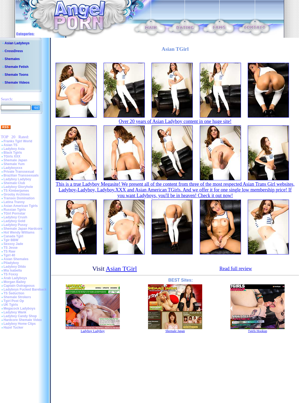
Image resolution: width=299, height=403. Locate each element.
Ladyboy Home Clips (20, 324)
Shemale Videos (17, 82)
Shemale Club (14, 183)
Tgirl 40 (9, 255)
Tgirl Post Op (14, 301)
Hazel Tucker (13, 327)
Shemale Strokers (17, 297)
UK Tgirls (11, 305)
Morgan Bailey (15, 282)
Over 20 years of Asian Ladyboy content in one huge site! (175, 121)
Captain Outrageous (19, 286)
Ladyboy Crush (15, 217)
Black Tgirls (13, 153)
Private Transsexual (19, 172)
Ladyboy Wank (15, 312)
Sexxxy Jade (13, 244)
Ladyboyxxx (13, 168)
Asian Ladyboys (17, 43)
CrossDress (14, 51)
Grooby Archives (17, 194)
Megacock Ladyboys (19, 308)
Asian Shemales (16, 259)
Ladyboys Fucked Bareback (25, 289)
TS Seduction (14, 293)
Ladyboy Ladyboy (17, 179)
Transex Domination (19, 198)
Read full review (235, 268)
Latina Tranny (14, 202)
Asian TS (10, 145)
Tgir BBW (11, 240)
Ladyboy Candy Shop (20, 316)
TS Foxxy (11, 274)
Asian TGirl (121, 268)
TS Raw (9, 251)
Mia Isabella (13, 270)
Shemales (12, 59)
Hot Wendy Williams (19, 232)
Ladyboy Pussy (15, 225)
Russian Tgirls (15, 210)
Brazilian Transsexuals (21, 175)
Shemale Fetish (16, 67)
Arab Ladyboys (15, 278)
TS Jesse (11, 248)
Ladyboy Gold (14, 221)
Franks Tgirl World (18, 141)
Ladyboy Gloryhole (18, 187)
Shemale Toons (16, 75)
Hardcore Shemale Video (23, 320)
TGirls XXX (12, 156)
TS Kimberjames (16, 191)
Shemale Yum (14, 164)
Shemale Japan (15, 160)
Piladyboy (11, 263)
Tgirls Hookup (257, 331)
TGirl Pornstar (14, 213)
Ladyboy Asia (14, 149)
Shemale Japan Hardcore (23, 229)
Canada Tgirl (13, 236)
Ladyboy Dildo (15, 267)
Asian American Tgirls (21, 206)
